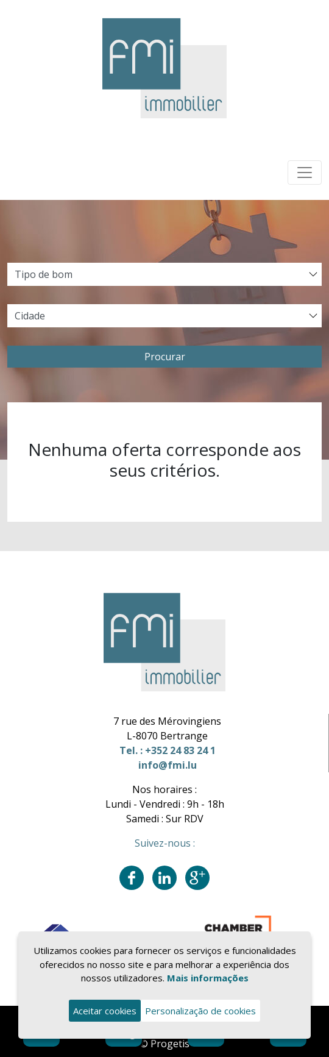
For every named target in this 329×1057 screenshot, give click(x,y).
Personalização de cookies (200, 1011)
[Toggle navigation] (305, 172)
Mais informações (208, 978)
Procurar (164, 356)
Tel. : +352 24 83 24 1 (167, 750)
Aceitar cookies (104, 1011)
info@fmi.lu (167, 765)
